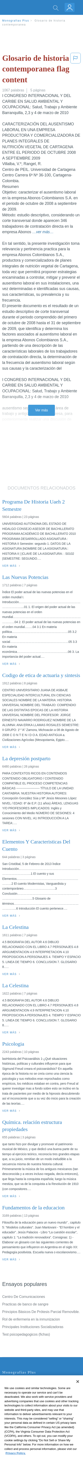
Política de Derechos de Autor (25, 1400)
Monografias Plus (15, 20)
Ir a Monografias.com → (22, 1431)
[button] (75, 70)
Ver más (41, 410)
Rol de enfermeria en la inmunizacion (31, 1319)
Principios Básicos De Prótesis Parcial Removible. (41, 1312)
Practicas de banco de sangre (25, 1304)
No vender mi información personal (29, 1419)
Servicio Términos (16, 1388)
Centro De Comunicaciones (23, 1297)
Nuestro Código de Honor (22, 1413)
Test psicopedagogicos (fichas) (26, 1334)
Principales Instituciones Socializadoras (32, 1327)
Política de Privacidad (19, 1394)
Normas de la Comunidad (22, 1407)
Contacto (9, 1382)
